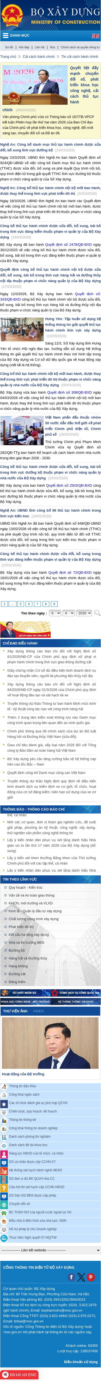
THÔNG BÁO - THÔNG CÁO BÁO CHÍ (34, 809)
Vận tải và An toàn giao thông (31, 895)
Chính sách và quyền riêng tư (80, 47)
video (38, 1011)
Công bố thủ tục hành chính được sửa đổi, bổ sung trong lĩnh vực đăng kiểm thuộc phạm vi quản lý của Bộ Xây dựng (50, 559)
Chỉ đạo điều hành (20, 643)
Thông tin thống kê (22, 1119)
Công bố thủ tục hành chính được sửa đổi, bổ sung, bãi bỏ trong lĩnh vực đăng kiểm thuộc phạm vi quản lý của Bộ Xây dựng (50, 231)
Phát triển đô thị (21, 927)
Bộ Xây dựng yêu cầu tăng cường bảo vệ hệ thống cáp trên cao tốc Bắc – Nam (51, 761)
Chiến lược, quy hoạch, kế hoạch (33, 1111)
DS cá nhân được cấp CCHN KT (32, 1161)
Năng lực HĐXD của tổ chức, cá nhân (36, 1153)
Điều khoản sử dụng (81, 1362)
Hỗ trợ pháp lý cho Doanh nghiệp (33, 1229)
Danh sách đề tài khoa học (28, 1145)
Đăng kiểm (17, 982)
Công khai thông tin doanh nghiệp (33, 1128)
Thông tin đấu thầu (22, 1086)
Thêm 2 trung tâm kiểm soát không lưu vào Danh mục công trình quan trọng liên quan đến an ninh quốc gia (51, 720)
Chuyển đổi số (19, 1203)
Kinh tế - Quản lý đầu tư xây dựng (35, 911)
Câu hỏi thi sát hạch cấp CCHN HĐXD (36, 1187)
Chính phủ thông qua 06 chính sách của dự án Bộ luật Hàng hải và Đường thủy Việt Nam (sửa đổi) (51, 734)
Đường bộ (17, 950)
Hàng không (18, 966)
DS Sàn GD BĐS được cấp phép (32, 1195)
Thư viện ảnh (15, 1011)
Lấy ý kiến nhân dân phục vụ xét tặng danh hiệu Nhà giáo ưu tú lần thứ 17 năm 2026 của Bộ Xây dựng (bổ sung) (51, 846)
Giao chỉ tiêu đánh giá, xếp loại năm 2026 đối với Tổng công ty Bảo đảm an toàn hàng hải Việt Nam (51, 747)
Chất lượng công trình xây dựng (34, 919)
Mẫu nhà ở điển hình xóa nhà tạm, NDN (38, 1220)
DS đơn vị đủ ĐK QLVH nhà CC (32, 1178)
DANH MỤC (19, 35)
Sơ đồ (9, 47)
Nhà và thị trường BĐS (26, 942)
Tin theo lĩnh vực (20, 879)
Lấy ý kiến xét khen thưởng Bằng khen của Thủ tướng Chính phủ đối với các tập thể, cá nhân (51, 861)
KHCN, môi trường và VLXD (31, 903)
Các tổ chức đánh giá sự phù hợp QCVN (38, 1103)
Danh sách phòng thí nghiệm (30, 1136)
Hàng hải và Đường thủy (28, 958)
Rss (52, 47)
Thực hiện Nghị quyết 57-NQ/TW (33, 1237)
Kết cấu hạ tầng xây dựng (29, 935)
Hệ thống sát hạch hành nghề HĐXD (35, 1170)
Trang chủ (8, 57)
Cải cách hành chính (39, 57)
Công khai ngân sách (24, 1094)
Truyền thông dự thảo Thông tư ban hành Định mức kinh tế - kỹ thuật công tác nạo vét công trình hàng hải (51, 706)
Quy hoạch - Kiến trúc (26, 887)
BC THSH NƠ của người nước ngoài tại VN (40, 1212)
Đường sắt (17, 974)
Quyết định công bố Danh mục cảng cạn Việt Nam (46, 773)
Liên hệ (39, 47)
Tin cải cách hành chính (79, 57)
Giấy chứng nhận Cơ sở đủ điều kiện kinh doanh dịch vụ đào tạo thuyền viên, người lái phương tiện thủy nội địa (51, 673)
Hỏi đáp (24, 47)
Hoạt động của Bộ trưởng (23, 1074)
